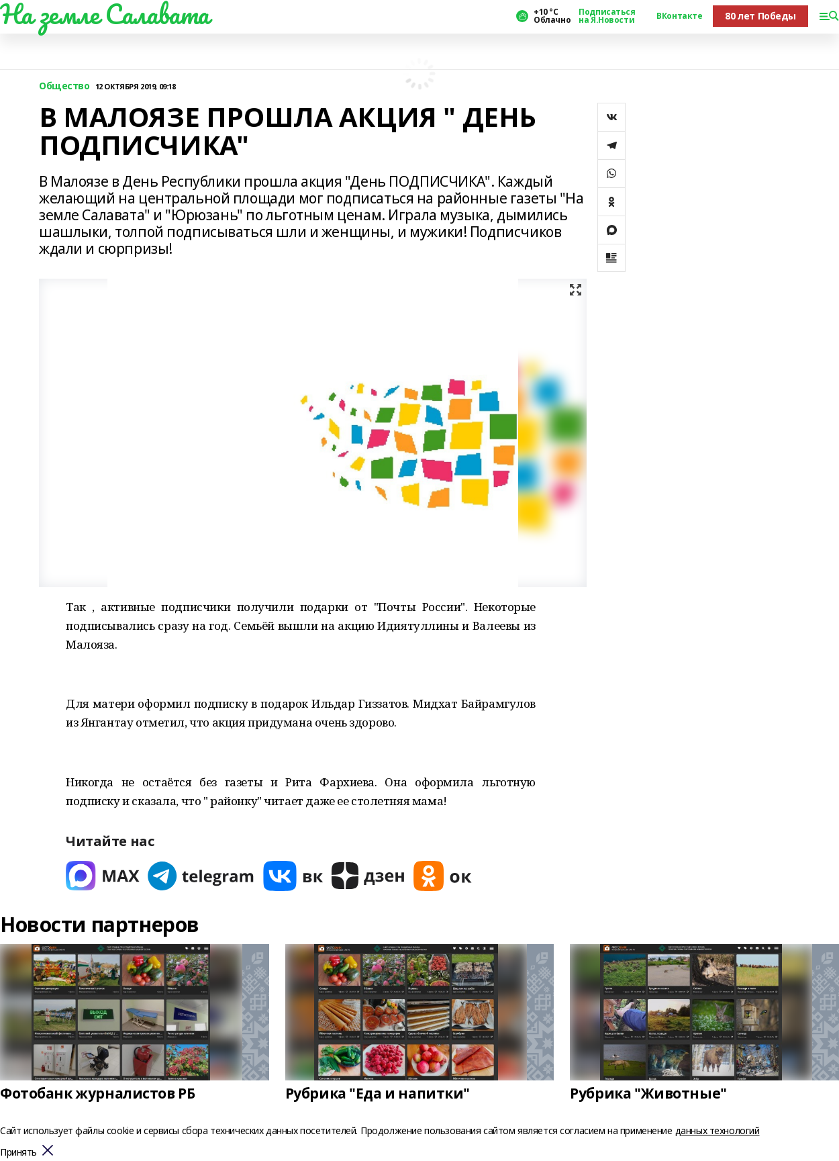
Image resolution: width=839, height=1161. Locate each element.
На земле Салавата (104, 14)
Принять (18, 1152)
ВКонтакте (679, 16)
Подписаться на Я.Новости (607, 16)
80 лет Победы (760, 15)
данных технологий (717, 1130)
